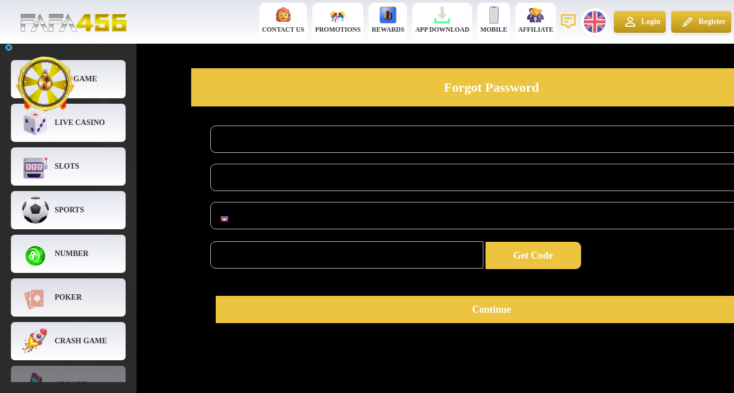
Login (641, 22)
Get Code (533, 255)
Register (702, 22)
